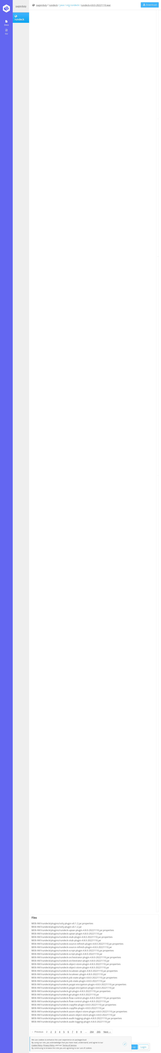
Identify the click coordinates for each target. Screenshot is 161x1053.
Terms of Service (69, 1045)
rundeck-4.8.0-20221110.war (96, 5)
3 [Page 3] (55, 1032)
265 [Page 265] (98, 1032)
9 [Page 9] (81, 1032)
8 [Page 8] (76, 1032)
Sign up (132, 1046)
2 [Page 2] (51, 1032)
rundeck (53, 5)
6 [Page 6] (68, 1032)
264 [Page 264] (92, 1032)
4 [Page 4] (59, 1032)
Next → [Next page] (107, 1032)
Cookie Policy (37, 1045)
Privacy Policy (48, 1045)
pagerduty (21, 6)
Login (143, 1046)
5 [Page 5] (64, 1032)
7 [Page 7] (72, 1032)
